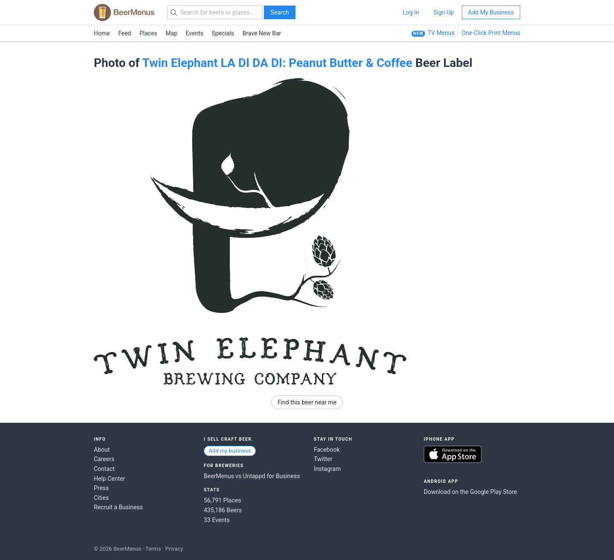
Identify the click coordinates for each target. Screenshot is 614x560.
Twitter (323, 459)
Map (171, 33)
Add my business (230, 450)
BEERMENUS (124, 12)
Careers (104, 459)
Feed (124, 33)
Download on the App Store (452, 454)
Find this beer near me (307, 402)
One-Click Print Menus (490, 32)
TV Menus (441, 32)
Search (279, 12)
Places (148, 33)
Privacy (174, 549)
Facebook (327, 449)
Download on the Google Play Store (470, 491)
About (102, 449)
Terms (153, 549)
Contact (104, 468)
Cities (101, 497)
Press (101, 488)
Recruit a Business (118, 507)
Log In (411, 12)
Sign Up (443, 12)
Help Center (109, 478)
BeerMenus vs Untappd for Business (252, 476)
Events (194, 33)
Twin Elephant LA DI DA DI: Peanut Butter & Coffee (277, 63)
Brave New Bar (262, 33)
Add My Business (491, 12)
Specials (222, 33)
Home (102, 33)
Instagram (327, 468)
